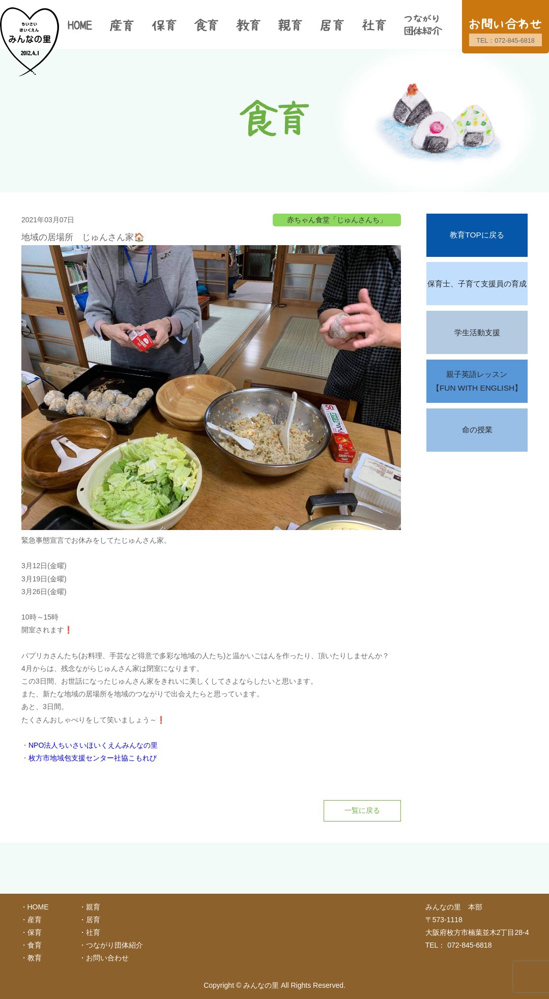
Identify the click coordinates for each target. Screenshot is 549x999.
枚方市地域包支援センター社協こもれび (92, 758)
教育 (34, 958)
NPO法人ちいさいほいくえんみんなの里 (93, 745)
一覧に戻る (362, 810)
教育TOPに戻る (477, 234)
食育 (34, 945)
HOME (38, 907)
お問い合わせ (107, 958)
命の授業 (477, 429)
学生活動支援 (477, 332)
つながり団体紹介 (114, 945)
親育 (93, 907)
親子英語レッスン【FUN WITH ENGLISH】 (477, 381)
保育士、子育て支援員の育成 (477, 283)
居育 (93, 920)
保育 (34, 932)
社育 (93, 932)
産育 (34, 920)
